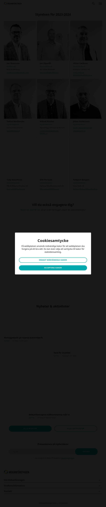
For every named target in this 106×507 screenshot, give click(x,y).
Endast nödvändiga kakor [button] (53, 260)
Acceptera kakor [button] (53, 268)
